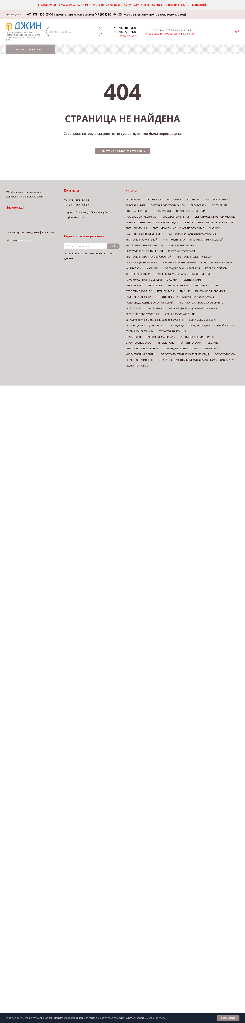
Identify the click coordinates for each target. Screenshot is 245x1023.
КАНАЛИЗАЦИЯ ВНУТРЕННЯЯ (179, 262)
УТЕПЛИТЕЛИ (210, 348)
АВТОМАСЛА (154, 199)
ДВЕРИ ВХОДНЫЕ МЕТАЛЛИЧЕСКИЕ (215, 216)
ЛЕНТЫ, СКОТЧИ (193, 279)
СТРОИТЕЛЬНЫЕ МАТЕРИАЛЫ (197, 337)
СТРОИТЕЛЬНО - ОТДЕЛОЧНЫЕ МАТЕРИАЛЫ (150, 337)
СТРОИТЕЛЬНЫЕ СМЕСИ (139, 342)
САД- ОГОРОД (133, 308)
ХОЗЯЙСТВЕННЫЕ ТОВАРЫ (141, 354)
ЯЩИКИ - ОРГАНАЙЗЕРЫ (139, 360)
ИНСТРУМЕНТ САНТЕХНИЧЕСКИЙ (144, 251)
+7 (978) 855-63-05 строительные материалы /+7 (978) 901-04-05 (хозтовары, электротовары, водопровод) (105, 14)
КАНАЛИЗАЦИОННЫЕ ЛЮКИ (141, 262)
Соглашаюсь (228, 1017)
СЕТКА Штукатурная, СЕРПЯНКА (144, 325)
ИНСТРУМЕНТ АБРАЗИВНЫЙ (141, 239)
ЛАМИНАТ (173, 279)
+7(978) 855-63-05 (124, 32)
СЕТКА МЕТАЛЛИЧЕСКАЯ (203, 319)
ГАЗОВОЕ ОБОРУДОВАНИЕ (141, 216)
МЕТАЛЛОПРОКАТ (178, 285)
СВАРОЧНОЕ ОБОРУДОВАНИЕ (143, 314)
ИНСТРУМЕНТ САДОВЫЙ (182, 245)
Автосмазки (193, 199)
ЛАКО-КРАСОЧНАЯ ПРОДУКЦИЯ (144, 279)
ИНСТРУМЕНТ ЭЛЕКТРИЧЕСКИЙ (194, 256)
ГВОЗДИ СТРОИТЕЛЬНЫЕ (175, 216)
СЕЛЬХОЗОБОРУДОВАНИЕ (180, 314)
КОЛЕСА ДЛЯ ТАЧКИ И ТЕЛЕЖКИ (182, 268)
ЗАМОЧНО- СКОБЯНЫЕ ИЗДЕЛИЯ (144, 234)
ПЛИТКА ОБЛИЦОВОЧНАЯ (210, 291)
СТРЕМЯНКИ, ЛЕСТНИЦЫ (139, 331)
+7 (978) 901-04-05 (124, 28)
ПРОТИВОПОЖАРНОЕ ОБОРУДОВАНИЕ (200, 302)
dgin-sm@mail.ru (15, 14)
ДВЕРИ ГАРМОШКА (136, 228)
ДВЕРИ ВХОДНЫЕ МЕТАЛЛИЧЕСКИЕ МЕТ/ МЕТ (209, 222)
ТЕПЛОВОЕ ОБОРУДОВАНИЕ (142, 348)
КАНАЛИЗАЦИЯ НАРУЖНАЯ (216, 262)
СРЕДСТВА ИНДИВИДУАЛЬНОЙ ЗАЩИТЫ (212, 325)
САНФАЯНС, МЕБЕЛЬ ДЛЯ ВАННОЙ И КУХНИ (192, 308)
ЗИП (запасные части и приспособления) (192, 234)
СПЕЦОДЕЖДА (176, 325)
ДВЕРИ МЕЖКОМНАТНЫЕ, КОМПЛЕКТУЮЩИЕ (178, 228)
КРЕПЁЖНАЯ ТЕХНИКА (138, 274)
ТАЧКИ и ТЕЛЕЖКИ (190, 342)
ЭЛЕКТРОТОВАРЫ (225, 354)
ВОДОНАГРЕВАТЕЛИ (137, 211)
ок (113, 246)
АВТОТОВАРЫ (133, 199)
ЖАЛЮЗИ (214, 228)
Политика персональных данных (22, 232)
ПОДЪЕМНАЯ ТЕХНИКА (138, 297)
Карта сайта (48, 232)
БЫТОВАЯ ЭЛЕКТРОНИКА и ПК (168, 205)
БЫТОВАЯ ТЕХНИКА (217, 199)
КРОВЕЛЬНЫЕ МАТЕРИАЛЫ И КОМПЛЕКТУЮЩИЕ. (184, 274)
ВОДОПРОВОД (162, 211)
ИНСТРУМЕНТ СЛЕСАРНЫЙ (183, 251)
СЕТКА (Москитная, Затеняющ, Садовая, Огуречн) (154, 319)
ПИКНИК (185, 291)
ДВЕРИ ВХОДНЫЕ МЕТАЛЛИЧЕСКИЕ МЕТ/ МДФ (152, 222)
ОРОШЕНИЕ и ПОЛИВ (206, 285)
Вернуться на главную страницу (122, 151)
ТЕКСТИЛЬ (212, 342)
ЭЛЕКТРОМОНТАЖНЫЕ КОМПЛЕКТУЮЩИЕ (185, 354)
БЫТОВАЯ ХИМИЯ (135, 205)
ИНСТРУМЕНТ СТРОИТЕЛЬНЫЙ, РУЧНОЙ (148, 256)
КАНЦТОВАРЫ (133, 268)
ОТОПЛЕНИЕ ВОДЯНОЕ (139, 291)
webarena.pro (25, 240)
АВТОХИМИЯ (173, 199)
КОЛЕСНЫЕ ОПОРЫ (216, 268)
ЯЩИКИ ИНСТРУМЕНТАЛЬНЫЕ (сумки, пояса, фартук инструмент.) (196, 360)
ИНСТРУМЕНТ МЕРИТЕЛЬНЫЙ (207, 239)
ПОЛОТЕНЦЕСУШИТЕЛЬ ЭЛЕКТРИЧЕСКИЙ (149, 302)
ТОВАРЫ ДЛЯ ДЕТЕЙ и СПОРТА (180, 348)
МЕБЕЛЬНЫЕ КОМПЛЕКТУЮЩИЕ (144, 285)
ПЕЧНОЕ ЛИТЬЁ (166, 291)
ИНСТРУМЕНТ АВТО (174, 239)
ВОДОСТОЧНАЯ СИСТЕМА (190, 211)
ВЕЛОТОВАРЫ (198, 205)
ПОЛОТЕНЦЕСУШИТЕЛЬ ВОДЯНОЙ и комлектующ (185, 297)
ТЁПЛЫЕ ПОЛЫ (166, 342)
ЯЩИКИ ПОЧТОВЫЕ (137, 365)
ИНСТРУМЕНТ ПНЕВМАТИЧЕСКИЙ (144, 245)
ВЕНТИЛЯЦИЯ (219, 205)
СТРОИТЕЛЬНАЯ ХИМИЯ (172, 331)
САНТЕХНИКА (154, 308)
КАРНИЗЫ (152, 268)
